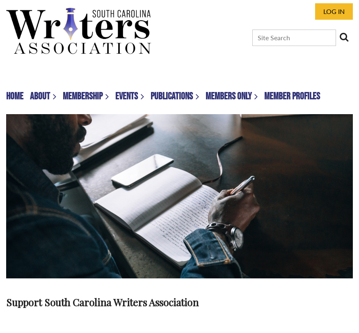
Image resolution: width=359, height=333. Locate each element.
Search (343, 37)
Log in (334, 11)
